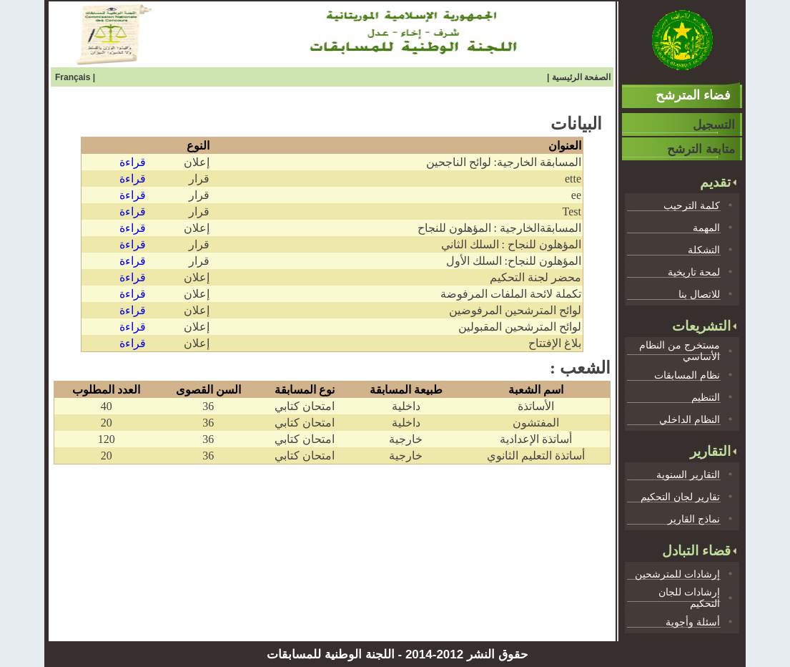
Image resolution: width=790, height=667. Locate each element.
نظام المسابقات (687, 375)
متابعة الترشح (701, 149)
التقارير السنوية (688, 474)
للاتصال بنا (699, 294)
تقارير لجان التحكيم (680, 496)
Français (74, 77)
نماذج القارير (694, 519)
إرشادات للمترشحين (677, 574)
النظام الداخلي (689, 419)
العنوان (564, 146)
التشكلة (704, 249)
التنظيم (705, 397)
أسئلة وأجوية (693, 622)
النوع (198, 146)
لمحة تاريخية (694, 272)
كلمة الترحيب (691, 205)
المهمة (706, 227)
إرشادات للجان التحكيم (689, 597)
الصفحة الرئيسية (581, 77)
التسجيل (714, 125)
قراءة (132, 162)
